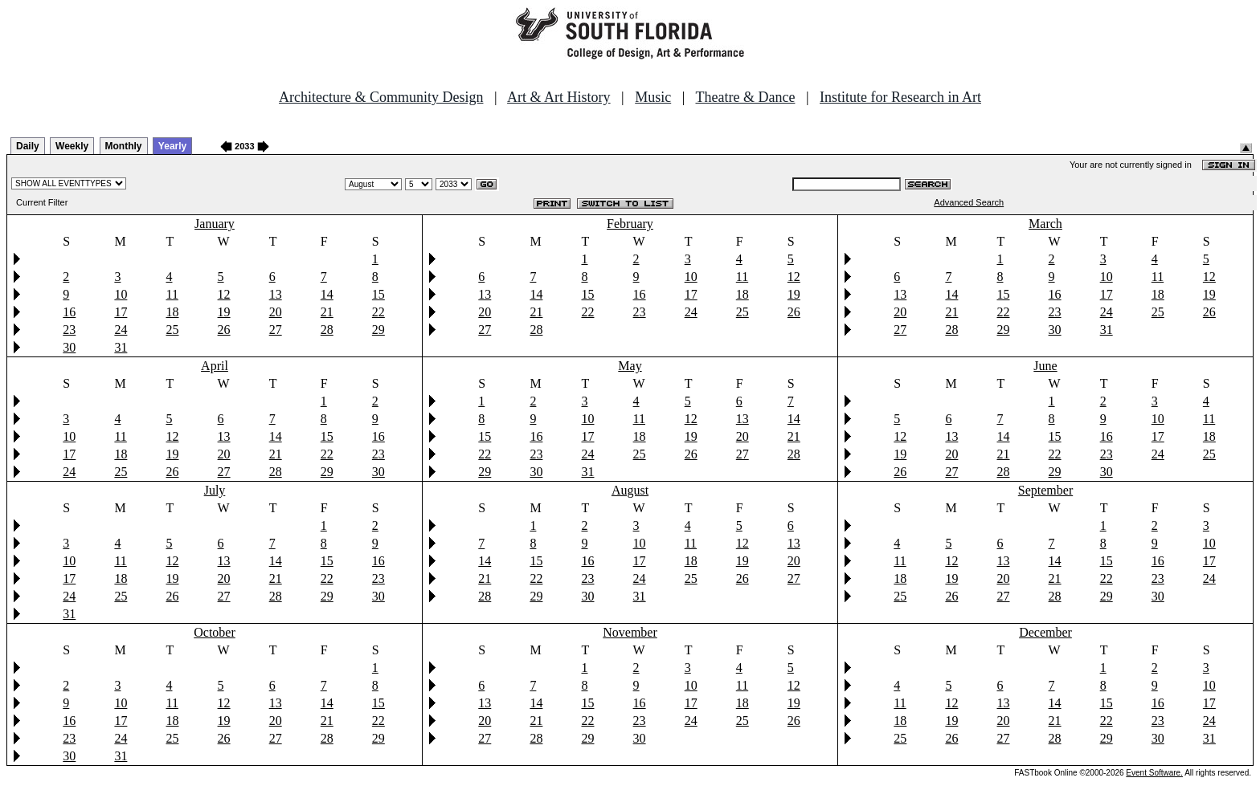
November (630, 632)
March (1045, 223)
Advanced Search (969, 202)
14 (327, 294)
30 (69, 347)
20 (275, 312)
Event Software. (1154, 772)
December (1045, 632)
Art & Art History (559, 97)
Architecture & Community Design (381, 97)
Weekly (71, 146)
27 (275, 329)
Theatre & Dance (745, 97)
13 (275, 294)
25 (172, 329)
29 (378, 329)
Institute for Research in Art (900, 97)
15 (378, 294)
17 (120, 312)
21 (327, 312)
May (629, 366)
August (630, 490)
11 (172, 294)
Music (653, 97)
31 (120, 347)
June (1045, 366)
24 (120, 329)
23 (69, 329)
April (214, 366)
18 (172, 312)
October (214, 632)
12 (224, 294)
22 (378, 312)
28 (327, 329)
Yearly (172, 146)
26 (224, 329)
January (214, 223)
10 (120, 294)
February (630, 223)
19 (224, 312)
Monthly (123, 146)
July (215, 490)
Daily (27, 146)
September (1045, 490)
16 (69, 312)
